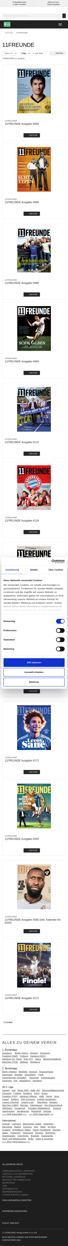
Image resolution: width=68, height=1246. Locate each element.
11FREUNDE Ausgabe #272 (22, 998)
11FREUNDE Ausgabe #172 (22, 760)
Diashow (57, 53)
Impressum (8, 1183)
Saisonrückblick (53, 4)
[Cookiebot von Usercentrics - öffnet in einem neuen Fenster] (51, 561)
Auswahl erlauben (34, 672)
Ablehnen (34, 682)
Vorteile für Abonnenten (17, 1174)
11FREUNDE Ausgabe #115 (22, 442)
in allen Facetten (19, 4)
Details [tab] (34, 569)
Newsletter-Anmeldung (16, 1180)
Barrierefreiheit (12, 1192)
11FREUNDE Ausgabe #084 (22, 123)
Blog (5, 1237)
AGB (4, 1186)
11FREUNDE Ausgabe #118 (22, 520)
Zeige (23, 53)
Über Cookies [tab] (55, 569)
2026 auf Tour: (53, 2)
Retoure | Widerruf (14, 1177)
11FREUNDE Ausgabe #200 (22, 838)
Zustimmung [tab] (12, 569)
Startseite (9, 33)
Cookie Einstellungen (15, 1195)
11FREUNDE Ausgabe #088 (22, 283)
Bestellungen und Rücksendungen (27, 1237)
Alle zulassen (34, 662)
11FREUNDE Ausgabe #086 (22, 202)
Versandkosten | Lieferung (18, 1171)
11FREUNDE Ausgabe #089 (22, 361)
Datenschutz (10, 1189)
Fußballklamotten (19, 2)
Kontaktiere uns (11, 1240)
